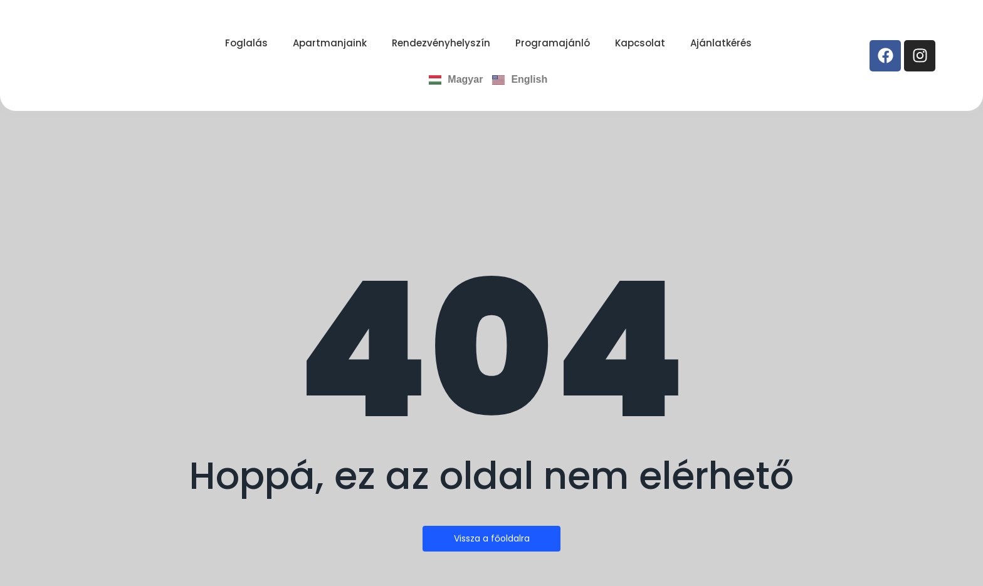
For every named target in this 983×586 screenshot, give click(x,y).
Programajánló (552, 43)
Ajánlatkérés (721, 43)
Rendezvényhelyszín (441, 43)
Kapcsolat (640, 43)
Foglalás (246, 43)
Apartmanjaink (330, 43)
